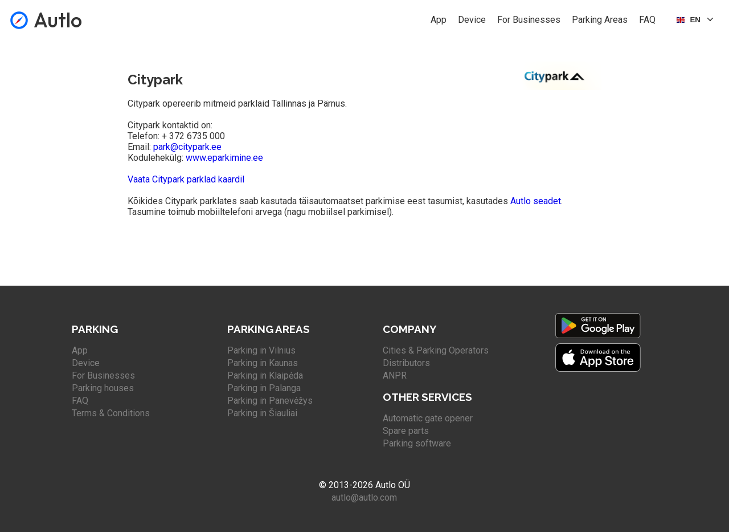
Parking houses (103, 388)
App (439, 19)
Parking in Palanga (264, 388)
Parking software (417, 443)
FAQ (647, 19)
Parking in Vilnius (261, 350)
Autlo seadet (535, 201)
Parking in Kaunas (262, 363)
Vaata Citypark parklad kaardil (186, 179)
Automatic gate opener (428, 418)
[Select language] (695, 19)
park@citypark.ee (187, 146)
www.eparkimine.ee (224, 157)
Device (472, 19)
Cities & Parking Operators (436, 350)
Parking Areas (600, 19)
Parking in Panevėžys (270, 400)
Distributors (406, 363)
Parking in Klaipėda (265, 375)
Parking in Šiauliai (262, 413)
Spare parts (406, 430)
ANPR (395, 375)
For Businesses (528, 19)
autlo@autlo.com (364, 497)
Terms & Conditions (111, 413)
